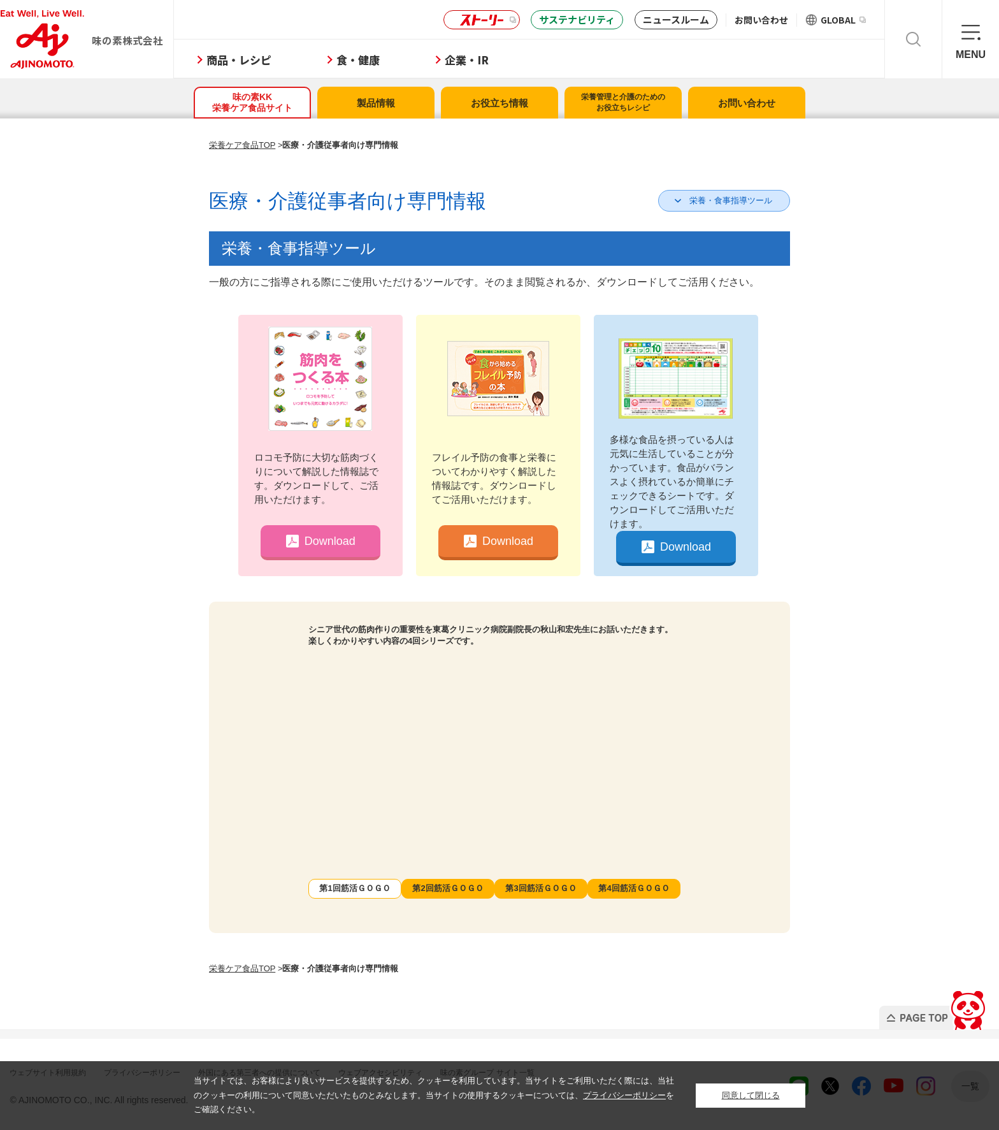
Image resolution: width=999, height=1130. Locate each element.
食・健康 (402, 60)
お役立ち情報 (499, 103)
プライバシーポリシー (624, 1095)
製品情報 (376, 103)
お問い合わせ (761, 19)
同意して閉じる (751, 1095)
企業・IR (511, 60)
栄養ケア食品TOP (242, 145)
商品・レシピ (282, 60)
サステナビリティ (577, 19)
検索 (913, 39)
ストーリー (479, 20)
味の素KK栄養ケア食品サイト (252, 102)
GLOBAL (843, 19)
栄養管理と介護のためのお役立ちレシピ (623, 102)
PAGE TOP (912, 1006)
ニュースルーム (676, 19)
